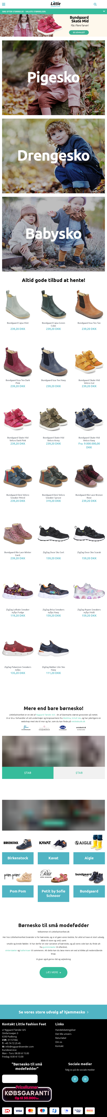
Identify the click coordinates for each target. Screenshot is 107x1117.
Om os (58, 1042)
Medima (67, 718)
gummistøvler (49, 947)
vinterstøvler (11, 950)
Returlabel (60, 1038)
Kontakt (59, 1046)
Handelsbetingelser (65, 1029)
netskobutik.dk (78, 721)
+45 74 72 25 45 (13, 1043)
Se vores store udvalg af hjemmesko (53, 1011)
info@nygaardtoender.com (19, 1046)
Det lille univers (63, 1033)
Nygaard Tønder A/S (45, 714)
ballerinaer (25, 950)
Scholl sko (76, 718)
